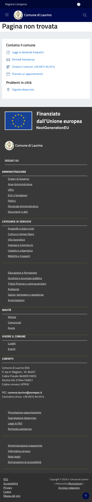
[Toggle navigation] (7, 15)
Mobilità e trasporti (19, 256)
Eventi (11, 349)
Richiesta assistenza (20, 429)
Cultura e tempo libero (21, 234)
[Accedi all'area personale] (78, 4)
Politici (12, 201)
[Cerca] (85, 15)
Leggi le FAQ (15, 423)
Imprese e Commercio (20, 245)
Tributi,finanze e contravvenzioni (27, 284)
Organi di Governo (18, 179)
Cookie (7, 492)
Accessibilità (10, 483)
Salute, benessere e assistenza (26, 295)
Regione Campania (16, 4)
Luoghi (12, 343)
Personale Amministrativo (23, 206)
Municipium (75, 483)
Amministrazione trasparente (25, 445)
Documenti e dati (18, 212)
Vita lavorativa (16, 239)
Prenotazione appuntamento (24, 412)
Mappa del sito (11, 496)
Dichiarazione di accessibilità (24, 462)
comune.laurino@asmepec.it (25, 392)
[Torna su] (85, 495)
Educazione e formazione (22, 273)
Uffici (11, 190)
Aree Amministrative (20, 184)
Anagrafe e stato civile (21, 228)
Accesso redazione (69, 488)
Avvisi (11, 328)
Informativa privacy (19, 451)
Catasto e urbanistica (20, 250)
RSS (5, 479)
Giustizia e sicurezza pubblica (25, 278)
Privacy (7, 488)
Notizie (12, 317)
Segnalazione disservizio (22, 418)
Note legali (14, 456)
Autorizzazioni (16, 300)
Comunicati (14, 322)
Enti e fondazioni (17, 195)
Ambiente (13, 289)
